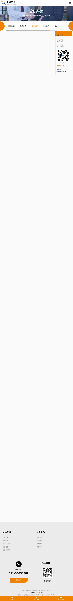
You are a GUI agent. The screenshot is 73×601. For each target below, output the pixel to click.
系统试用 (19, 580)
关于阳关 (11, 26)
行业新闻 (46, 26)
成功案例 (7, 532)
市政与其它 (6, 550)
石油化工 (5, 537)
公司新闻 (34, 26)
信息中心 (40, 532)
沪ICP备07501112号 (36, 592)
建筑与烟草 (6, 547)
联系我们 (39, 547)
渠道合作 (23, 26)
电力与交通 (6, 543)
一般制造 (5, 540)
